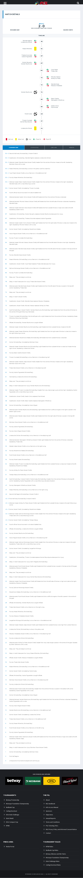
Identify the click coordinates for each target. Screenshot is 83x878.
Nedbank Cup (10, 807)
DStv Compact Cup (12, 822)
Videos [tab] (71, 147)
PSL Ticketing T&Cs (52, 826)
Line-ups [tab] (54, 147)
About (48, 800)
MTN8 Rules (49, 847)
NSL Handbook (50, 804)
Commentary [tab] (13, 147)
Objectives (49, 815)
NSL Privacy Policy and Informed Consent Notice (61, 829)
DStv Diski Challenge (12, 815)
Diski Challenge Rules (52, 861)
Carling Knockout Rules (53, 865)
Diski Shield (9, 818)
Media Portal (10, 847)
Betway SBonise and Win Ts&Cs (56, 854)
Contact (48, 833)
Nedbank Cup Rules (52, 850)
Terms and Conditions (53, 822)
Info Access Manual (52, 807)
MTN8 (8, 826)
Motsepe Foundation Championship (17, 804)
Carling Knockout (11, 811)
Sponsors (49, 811)
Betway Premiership (12, 800)
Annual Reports (51, 818)
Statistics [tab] (34, 147)
